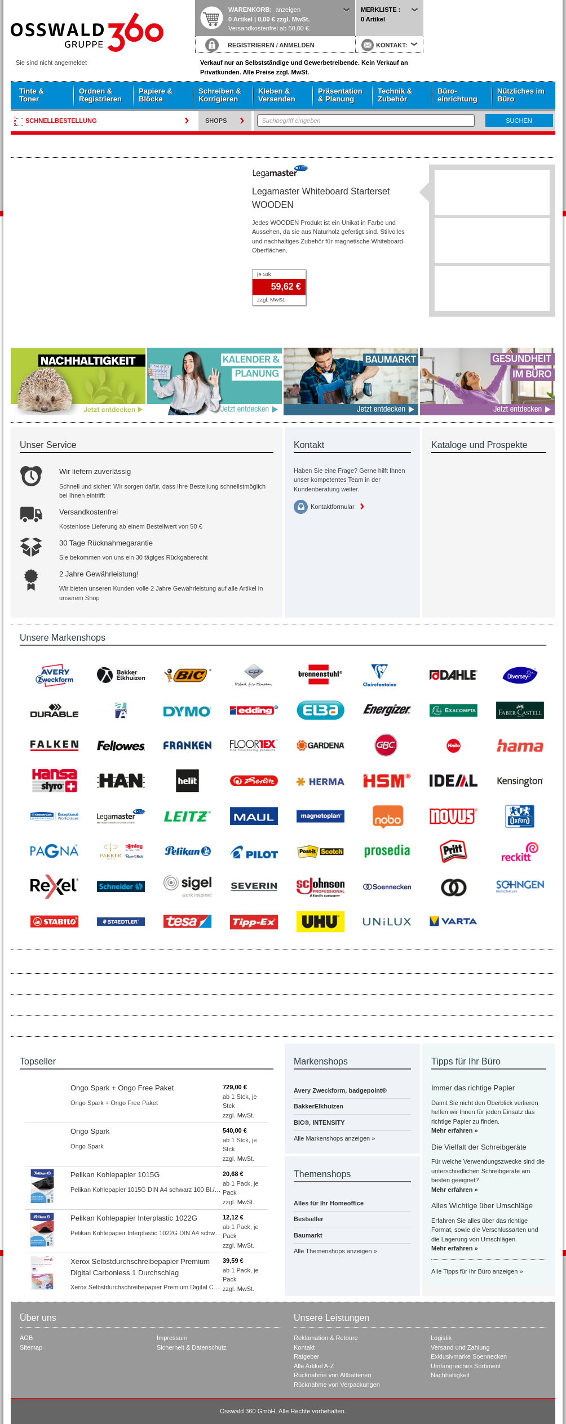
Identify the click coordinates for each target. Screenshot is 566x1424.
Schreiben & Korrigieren (219, 95)
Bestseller (309, 1218)
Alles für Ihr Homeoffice (329, 1203)
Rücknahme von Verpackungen (337, 1384)
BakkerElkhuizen (318, 1106)
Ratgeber (306, 1356)
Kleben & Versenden (276, 95)
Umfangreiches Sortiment (466, 1366)
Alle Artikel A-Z (314, 1366)
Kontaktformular (333, 506)
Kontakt (304, 1347)
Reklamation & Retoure (326, 1337)
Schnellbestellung (61, 120)
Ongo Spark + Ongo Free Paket (122, 1088)
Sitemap (31, 1347)
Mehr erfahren (451, 1130)
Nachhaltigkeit (450, 1375)
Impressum (172, 1337)
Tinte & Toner (31, 95)
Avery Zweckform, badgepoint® (340, 1090)
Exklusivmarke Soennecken (469, 1356)
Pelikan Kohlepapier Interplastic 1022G (133, 1218)
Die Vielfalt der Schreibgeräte (479, 1147)
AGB (26, 1337)
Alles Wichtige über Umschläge (482, 1205)
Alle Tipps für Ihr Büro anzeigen (474, 1271)
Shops (216, 120)
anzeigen (287, 9)
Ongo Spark (89, 1131)
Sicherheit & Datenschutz (192, 1347)
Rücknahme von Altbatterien (333, 1375)
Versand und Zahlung (460, 1347)
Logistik (441, 1337)
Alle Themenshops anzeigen (333, 1251)
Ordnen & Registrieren (100, 95)
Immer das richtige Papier (473, 1088)
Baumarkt (308, 1235)
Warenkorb (248, 9)
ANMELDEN (296, 45)
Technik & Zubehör (395, 95)
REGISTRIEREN (251, 45)
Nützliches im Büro (521, 95)
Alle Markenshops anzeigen (332, 1138)
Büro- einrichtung (457, 95)
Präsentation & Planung (340, 95)
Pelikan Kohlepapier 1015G (115, 1174)
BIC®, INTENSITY (319, 1122)
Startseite (102, 32)
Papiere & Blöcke (156, 95)
